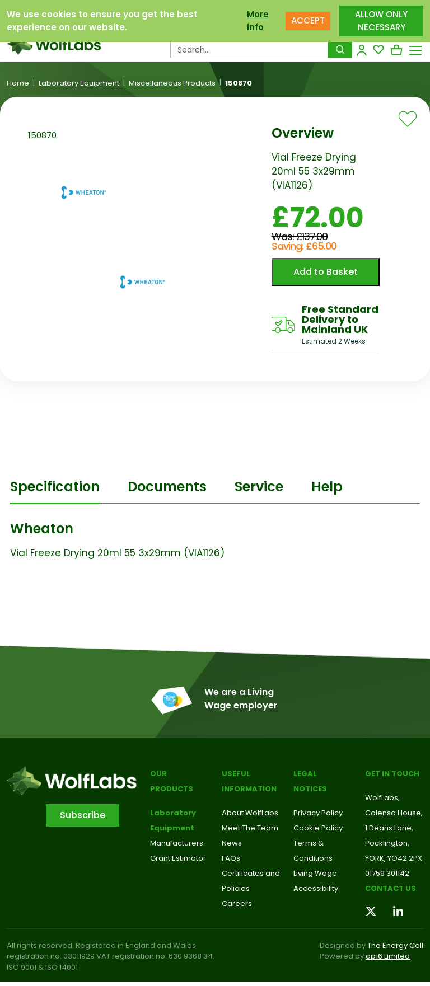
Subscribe (82, 815)
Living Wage (315, 873)
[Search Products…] (249, 49)
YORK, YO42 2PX (393, 858)
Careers (237, 903)
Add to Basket (325, 271)
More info (258, 19)
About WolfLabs (250, 812)
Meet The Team (250, 828)
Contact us (390, 888)
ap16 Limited (388, 956)
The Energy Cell (395, 945)
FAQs (231, 858)
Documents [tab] (167, 486)
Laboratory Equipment (79, 83)
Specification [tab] (55, 486)
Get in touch (392, 773)
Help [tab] (327, 486)
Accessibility (315, 888)
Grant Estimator (178, 858)
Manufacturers (176, 843)
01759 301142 (387, 873)
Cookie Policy (318, 828)
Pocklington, (387, 843)
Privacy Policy (318, 812)
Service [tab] (259, 486)
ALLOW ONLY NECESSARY (381, 19)
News (232, 843)
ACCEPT (308, 19)
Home (18, 83)
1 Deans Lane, (389, 828)
